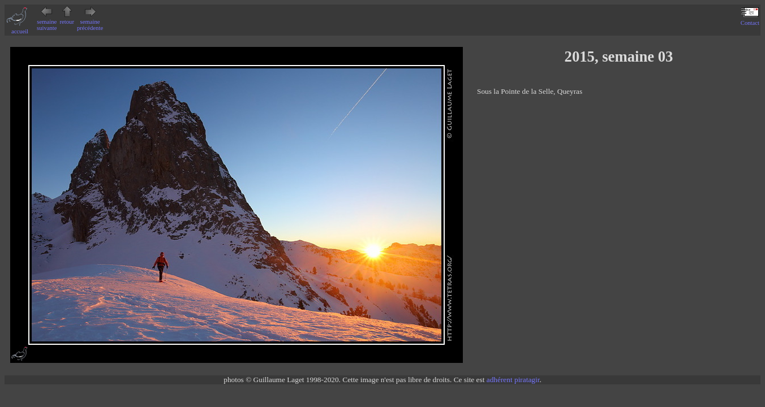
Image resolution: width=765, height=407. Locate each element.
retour (67, 18)
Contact (750, 20)
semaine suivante (47, 21)
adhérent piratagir (513, 379)
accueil (20, 28)
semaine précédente (90, 21)
